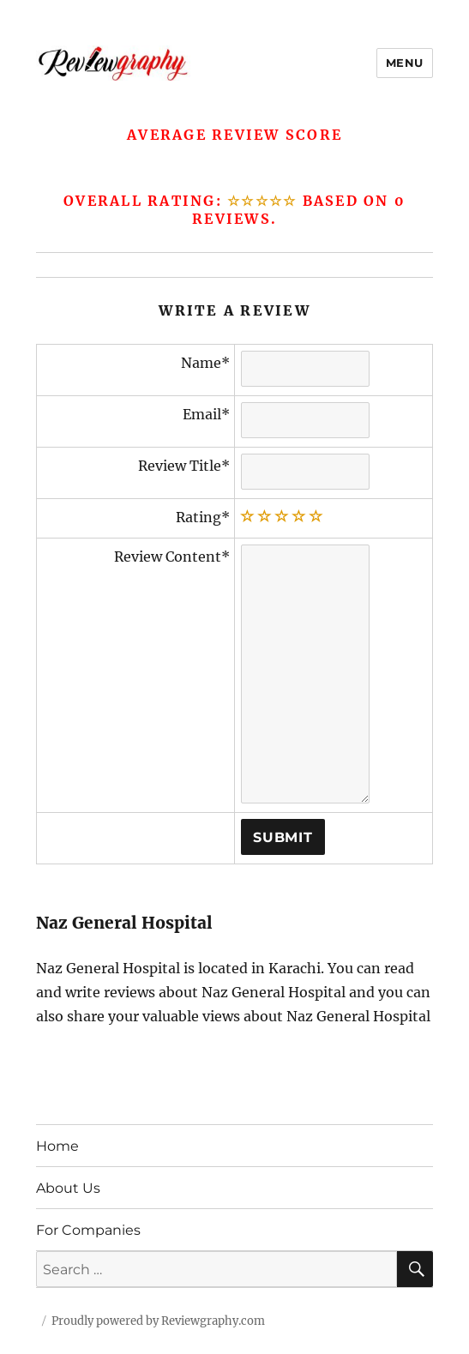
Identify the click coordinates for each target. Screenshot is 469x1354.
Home (57, 1146)
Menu (405, 62)
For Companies (88, 1230)
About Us (68, 1188)
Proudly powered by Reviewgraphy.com (158, 1321)
